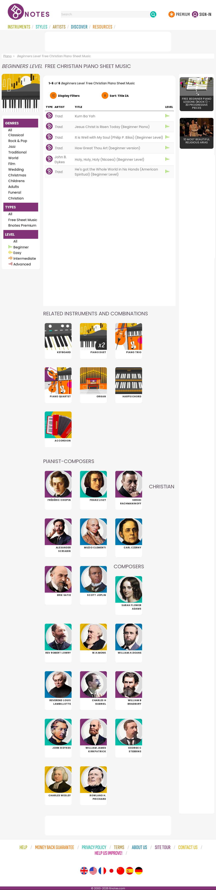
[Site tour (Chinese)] (120, 871)
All (10, 130)
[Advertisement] (108, 41)
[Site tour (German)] (138, 871)
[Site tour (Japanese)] (111, 871)
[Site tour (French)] (102, 871)
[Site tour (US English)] (93, 871)
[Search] (153, 14)
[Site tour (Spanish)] (129, 871)
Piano (7, 56)
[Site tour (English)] (84, 871)
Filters (69, 96)
